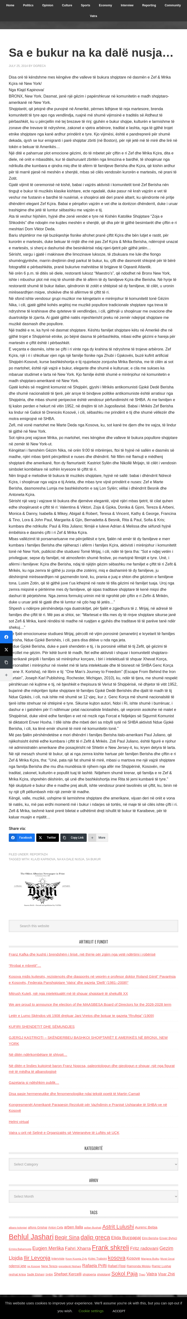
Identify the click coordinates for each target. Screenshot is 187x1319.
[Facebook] (22, 838)
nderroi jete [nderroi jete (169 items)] (17, 1266)
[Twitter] (47, 838)
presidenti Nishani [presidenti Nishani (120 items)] (69, 1266)
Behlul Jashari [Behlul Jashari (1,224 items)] (31, 1237)
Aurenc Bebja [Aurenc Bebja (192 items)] (146, 1227)
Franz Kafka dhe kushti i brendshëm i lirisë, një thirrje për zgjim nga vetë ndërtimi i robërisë (82, 954)
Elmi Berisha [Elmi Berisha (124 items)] (150, 1238)
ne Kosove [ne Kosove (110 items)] (33, 1266)
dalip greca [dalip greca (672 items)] (95, 1237)
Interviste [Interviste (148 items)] (58, 1258)
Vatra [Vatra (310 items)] (151, 1273)
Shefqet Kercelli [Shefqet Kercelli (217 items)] (68, 1274)
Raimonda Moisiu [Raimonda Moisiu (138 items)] (139, 1266)
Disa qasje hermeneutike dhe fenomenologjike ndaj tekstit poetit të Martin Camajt (74, 1094)
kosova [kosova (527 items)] (116, 1258)
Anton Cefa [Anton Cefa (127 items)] (55, 1227)
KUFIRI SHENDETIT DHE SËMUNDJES (42, 1026)
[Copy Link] (73, 838)
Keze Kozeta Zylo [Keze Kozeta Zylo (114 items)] (76, 1258)
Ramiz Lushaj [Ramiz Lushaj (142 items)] (161, 1266)
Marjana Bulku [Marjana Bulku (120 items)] (150, 1258)
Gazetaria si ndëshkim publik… (34, 1082)
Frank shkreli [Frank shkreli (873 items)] (110, 1247)
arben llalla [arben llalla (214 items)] (73, 1227)
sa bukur (93, 859)
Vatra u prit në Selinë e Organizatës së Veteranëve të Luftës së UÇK (64, 1133)
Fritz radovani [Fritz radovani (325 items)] (144, 1248)
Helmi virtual (19, 1122)
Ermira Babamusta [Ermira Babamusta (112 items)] (20, 1248)
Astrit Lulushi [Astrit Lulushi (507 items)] (118, 1226)
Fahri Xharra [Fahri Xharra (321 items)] (78, 1248)
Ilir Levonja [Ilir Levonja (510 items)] (37, 1258)
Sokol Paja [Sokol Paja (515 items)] (124, 1273)
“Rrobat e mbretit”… (25, 965)
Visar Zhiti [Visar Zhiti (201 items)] (166, 1274)
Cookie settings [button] (91, 1311)
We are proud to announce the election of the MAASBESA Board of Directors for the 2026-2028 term (90, 1004)
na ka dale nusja (70, 859)
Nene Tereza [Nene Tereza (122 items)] (49, 1266)
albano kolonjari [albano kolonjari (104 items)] (18, 1227)
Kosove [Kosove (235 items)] (133, 1258)
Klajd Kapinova (43, 859)
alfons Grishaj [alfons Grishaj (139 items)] (37, 1227)
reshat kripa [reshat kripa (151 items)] (17, 1274)
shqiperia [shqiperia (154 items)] (89, 1274)
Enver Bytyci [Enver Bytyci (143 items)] (168, 1238)
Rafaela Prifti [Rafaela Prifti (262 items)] (94, 1265)
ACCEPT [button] (118, 1311)
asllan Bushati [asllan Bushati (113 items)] (92, 1227)
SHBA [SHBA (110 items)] (49, 1274)
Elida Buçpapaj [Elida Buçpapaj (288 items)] (126, 1237)
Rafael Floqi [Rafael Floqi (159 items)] (117, 1266)
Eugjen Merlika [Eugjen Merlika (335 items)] (48, 1248)
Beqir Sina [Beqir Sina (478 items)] (67, 1237)
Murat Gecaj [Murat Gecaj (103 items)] (167, 1258)
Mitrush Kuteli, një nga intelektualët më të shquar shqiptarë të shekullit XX (68, 993)
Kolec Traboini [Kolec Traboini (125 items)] (97, 1258)
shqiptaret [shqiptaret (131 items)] (103, 1274)
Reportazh (39, 854)
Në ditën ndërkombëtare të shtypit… (38, 1054)
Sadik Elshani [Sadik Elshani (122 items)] (35, 1274)
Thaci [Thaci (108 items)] (142, 1274)
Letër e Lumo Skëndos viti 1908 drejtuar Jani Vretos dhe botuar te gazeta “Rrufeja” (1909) (81, 1016)
